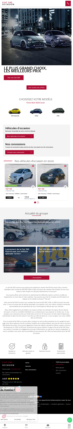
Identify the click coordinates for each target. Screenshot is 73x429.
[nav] (69, 426)
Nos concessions (61, 370)
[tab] (39, 362)
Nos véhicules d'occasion (19, 136)
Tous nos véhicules (35, 103)
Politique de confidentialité (41, 404)
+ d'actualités (36, 278)
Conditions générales (57, 404)
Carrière (58, 373)
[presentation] (4, 115)
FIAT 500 (9, 189)
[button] (35, 202)
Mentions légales (30, 198)
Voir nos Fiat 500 (14, 78)
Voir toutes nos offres (36, 87)
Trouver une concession (19, 152)
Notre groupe (60, 367)
